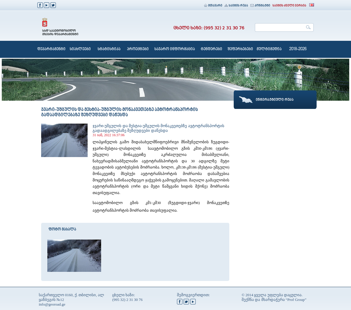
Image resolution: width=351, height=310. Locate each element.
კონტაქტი (260, 6)
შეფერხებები (240, 49)
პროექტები (138, 49)
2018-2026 (298, 49)
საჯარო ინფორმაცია (174, 49)
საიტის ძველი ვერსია (289, 6)
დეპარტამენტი (51, 49)
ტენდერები (211, 49)
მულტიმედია (269, 49)
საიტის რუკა (236, 6)
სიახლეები (80, 49)
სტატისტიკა (109, 49)
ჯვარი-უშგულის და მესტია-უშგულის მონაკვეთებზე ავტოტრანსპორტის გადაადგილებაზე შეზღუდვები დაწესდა (158, 128)
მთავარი (213, 6)
